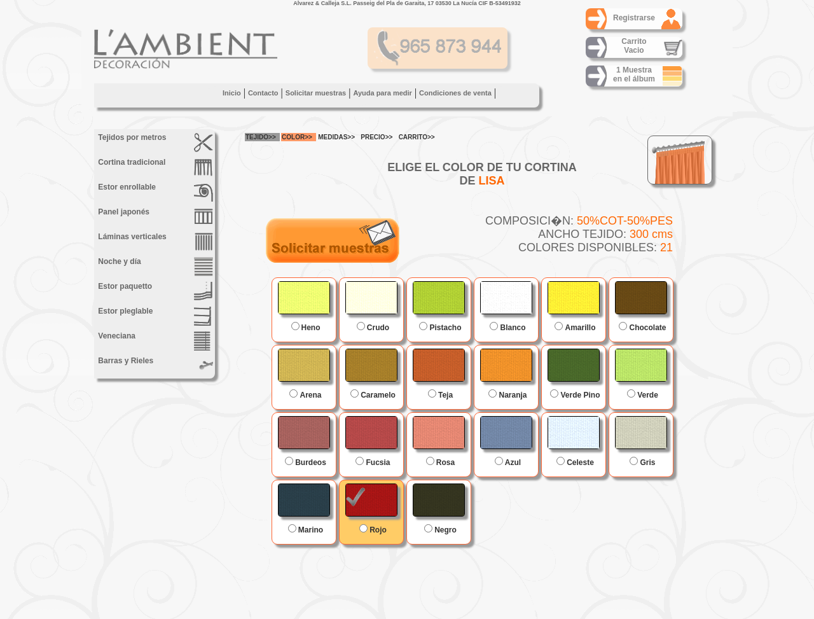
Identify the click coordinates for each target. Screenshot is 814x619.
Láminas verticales (154, 241)
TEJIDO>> (260, 137)
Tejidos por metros (154, 142)
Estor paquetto (154, 291)
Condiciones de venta (455, 93)
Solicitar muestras (316, 93)
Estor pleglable (154, 316)
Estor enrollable (154, 192)
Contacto (263, 93)
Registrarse (634, 17)
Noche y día (154, 266)
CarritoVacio (633, 46)
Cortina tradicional (154, 167)
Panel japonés (154, 216)
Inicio (232, 93)
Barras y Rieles (154, 365)
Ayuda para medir (382, 93)
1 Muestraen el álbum (634, 74)
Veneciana (154, 341)
